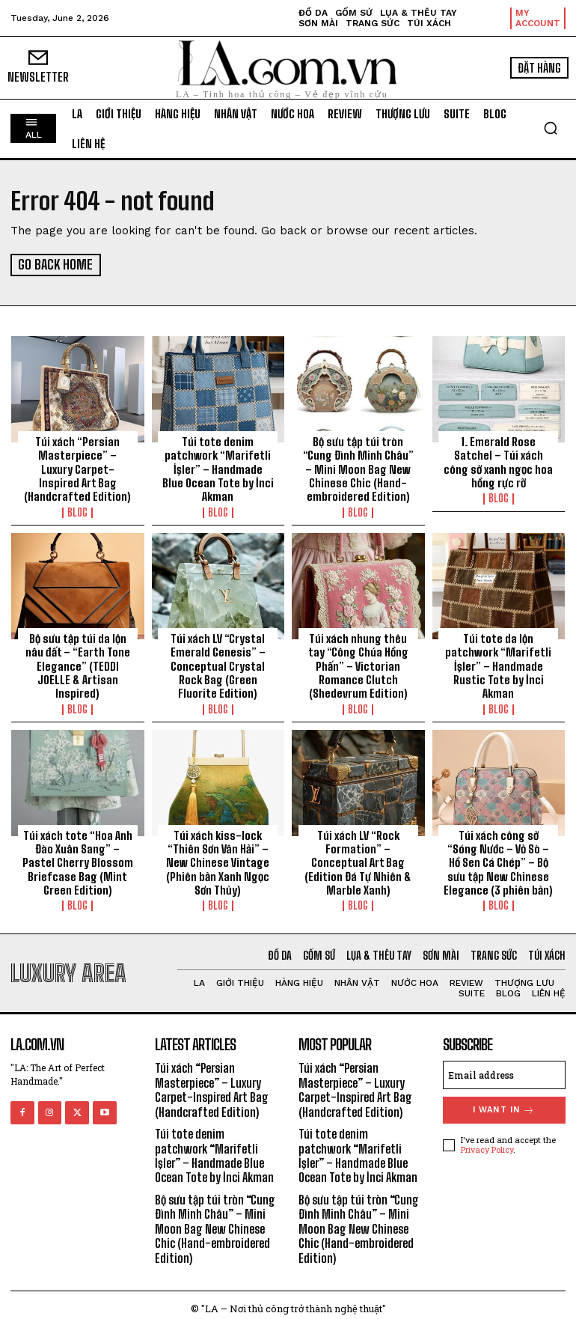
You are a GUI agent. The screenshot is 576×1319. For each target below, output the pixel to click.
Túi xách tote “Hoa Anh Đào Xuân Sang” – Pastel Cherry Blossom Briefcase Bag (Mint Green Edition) (78, 858)
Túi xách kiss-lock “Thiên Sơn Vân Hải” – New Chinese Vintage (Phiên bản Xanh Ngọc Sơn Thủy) (218, 858)
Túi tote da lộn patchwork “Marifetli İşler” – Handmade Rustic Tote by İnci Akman (498, 663)
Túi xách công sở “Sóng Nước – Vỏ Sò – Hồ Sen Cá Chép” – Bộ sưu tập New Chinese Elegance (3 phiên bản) (498, 858)
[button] (551, 128)
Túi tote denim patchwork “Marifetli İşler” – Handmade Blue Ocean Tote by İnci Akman (218, 468)
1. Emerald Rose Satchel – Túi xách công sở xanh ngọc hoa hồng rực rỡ (498, 461)
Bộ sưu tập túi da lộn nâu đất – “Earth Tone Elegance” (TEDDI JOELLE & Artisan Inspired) (78, 663)
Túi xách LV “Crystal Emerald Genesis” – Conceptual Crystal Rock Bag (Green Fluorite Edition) (217, 663)
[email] (504, 1069)
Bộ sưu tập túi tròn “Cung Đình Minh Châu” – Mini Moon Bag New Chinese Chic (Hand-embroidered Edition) (358, 468)
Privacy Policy (487, 1144)
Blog (77, 510)
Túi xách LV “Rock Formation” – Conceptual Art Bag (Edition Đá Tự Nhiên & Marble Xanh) (358, 858)
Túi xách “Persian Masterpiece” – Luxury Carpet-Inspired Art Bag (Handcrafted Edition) (77, 468)
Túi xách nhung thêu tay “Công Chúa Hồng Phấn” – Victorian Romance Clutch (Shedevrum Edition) (358, 663)
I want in (504, 1104)
